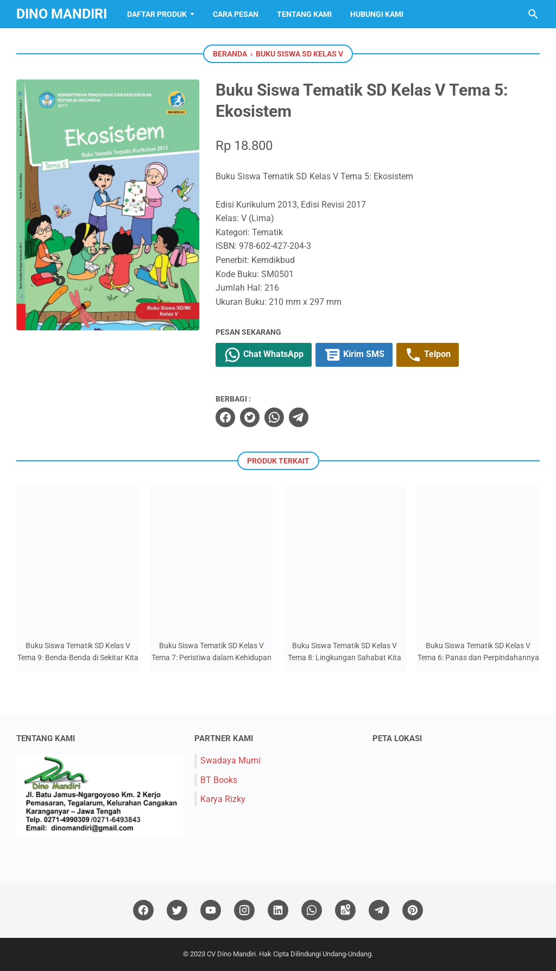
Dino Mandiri (61, 14)
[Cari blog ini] (533, 14)
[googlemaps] (345, 910)
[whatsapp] (274, 417)
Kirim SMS (354, 355)
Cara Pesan (235, 14)
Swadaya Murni (230, 760)
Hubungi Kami (376, 14)
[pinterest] (412, 910)
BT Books (218, 780)
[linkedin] (278, 910)
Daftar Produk (157, 14)
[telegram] (298, 417)
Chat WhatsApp (264, 355)
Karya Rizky (222, 799)
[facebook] (225, 417)
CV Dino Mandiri (231, 954)
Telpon (428, 355)
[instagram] (244, 910)
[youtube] (210, 910)
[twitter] (250, 417)
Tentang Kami (304, 14)
